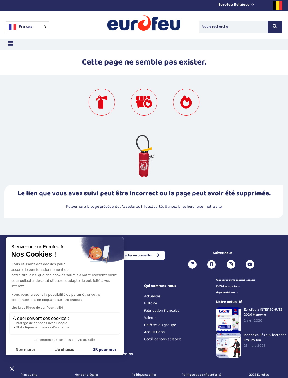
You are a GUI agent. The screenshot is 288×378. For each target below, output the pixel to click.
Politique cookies (143, 374)
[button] (10, 44)
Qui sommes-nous (160, 286)
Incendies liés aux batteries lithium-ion (265, 338)
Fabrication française (161, 311)
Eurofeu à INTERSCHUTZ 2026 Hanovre (263, 312)
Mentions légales (86, 374)
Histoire (150, 303)
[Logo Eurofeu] (144, 26)
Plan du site (29, 374)
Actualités (152, 296)
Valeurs (150, 318)
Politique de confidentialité (201, 374)
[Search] (233, 27)
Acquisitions (154, 332)
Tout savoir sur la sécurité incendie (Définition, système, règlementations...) (235, 286)
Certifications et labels (162, 339)
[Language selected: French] (27, 26)
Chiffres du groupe (160, 325)
